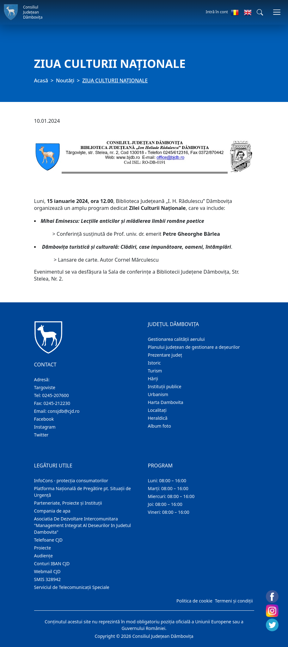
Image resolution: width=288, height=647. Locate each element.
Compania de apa (52, 511)
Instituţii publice (164, 386)
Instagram (45, 427)
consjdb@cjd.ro (64, 411)
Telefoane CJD (48, 540)
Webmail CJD (47, 571)
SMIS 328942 (47, 579)
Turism (155, 371)
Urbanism (158, 394)
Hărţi (153, 379)
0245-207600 (55, 395)
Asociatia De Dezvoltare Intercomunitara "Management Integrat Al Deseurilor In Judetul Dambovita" (82, 525)
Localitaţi (157, 410)
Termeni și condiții (234, 601)
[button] (260, 12)
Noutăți (65, 80)
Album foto (159, 426)
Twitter (41, 435)
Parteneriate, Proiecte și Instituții (68, 503)
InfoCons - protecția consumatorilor (71, 481)
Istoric (154, 363)
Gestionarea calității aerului (176, 339)
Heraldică (158, 418)
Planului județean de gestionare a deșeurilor (194, 347)
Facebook (44, 419)
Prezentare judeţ (165, 355)
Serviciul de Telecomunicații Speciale (71, 587)
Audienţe (43, 556)
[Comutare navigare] (276, 12)
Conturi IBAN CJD (52, 564)
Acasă (41, 80)
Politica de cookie (194, 601)
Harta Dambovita (165, 402)
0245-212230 (56, 403)
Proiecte (42, 548)
